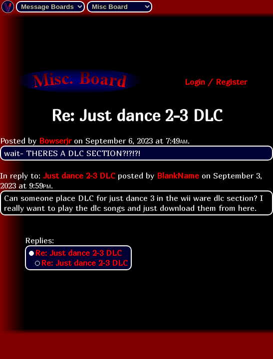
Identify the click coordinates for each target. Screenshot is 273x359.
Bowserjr (55, 141)
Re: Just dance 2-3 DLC (78, 253)
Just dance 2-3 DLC (79, 175)
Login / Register (216, 82)
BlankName (178, 175)
